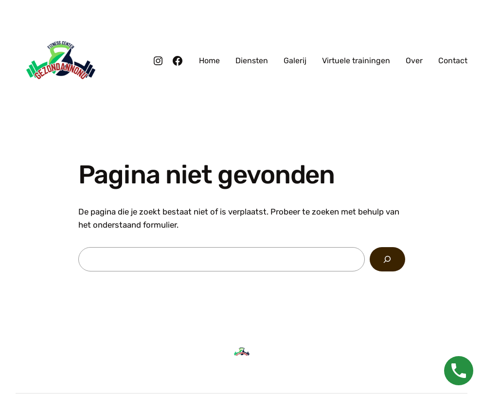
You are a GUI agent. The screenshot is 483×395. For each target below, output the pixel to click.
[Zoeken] (387, 259)
